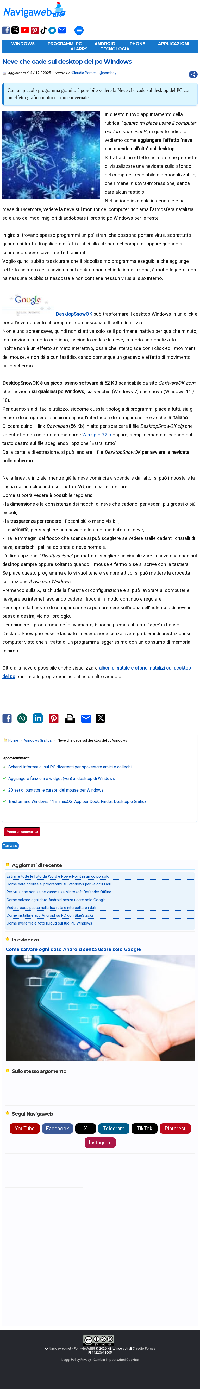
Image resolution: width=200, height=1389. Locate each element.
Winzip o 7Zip (96, 434)
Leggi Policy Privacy (76, 1360)
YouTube (25, 1128)
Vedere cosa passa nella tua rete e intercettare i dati (51, 907)
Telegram (113, 1128)
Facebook (57, 1128)
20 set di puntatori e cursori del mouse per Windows (56, 790)
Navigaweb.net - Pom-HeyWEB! (72, 1348)
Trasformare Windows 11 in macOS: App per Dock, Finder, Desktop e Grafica (77, 801)
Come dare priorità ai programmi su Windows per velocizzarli (59, 884)
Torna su (10, 846)
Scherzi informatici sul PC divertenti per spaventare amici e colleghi (70, 766)
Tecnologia (115, 49)
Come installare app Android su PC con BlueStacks (50, 915)
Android (105, 43)
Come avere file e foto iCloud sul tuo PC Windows (49, 923)
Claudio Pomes (84, 73)
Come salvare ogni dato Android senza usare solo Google (56, 899)
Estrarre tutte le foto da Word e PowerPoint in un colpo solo (58, 876)
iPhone (136, 43)
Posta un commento (22, 832)
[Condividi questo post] (193, 74)
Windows (23, 43)
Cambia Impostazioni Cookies (116, 1360)
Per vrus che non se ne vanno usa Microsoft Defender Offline (59, 892)
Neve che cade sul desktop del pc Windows (67, 61)
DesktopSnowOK (74, 314)
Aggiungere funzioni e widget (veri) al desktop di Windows (61, 778)
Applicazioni (173, 43)
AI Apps (79, 49)
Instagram (100, 1142)
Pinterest (175, 1128)
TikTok (144, 1128)
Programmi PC (65, 43)
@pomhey (107, 73)
